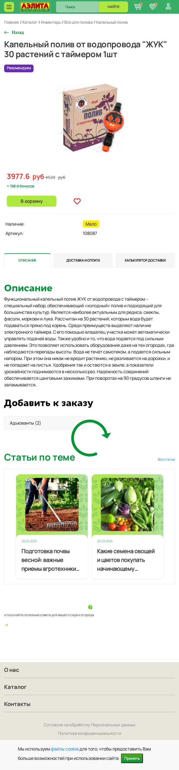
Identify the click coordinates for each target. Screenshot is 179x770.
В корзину (31, 201)
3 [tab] (90, 168)
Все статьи (166, 459)
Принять (132, 758)
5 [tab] (98, 168)
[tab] (27, 260)
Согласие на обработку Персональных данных (90, 725)
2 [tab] (85, 168)
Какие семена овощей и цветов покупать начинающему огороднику (126, 560)
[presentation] (27, 260)
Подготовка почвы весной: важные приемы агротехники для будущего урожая (50, 560)
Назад (18, 32)
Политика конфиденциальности (89, 733)
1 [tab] (81, 167)
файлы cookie (65, 749)
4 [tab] (94, 168)
